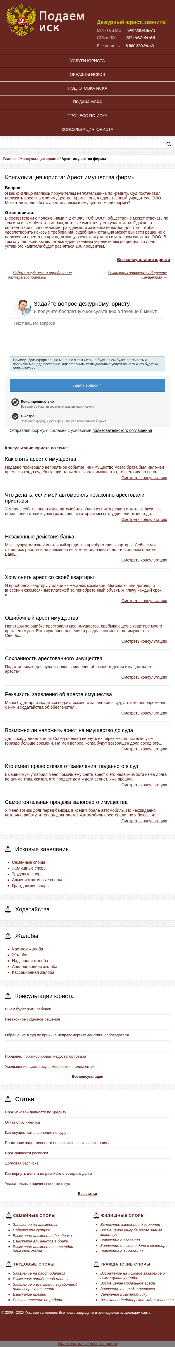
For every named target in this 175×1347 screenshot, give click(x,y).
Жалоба (19, 955)
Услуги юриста (87, 60)
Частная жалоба (27, 949)
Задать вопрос (87, 385)
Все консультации (87, 1077)
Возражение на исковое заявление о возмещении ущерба (133, 1275)
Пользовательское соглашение (87, 1343)
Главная (10, 159)
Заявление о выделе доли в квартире (134, 1245)
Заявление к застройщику (124, 1294)
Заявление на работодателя (39, 1273)
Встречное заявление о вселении (130, 1224)
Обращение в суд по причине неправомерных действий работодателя (67, 1035)
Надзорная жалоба (30, 960)
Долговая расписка (22, 1163)
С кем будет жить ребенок (28, 1009)
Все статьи (87, 1194)
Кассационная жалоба (33, 972)
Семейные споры (28, 862)
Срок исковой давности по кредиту (35, 1112)
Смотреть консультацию (144, 477)
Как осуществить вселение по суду (35, 1132)
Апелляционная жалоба (34, 966)
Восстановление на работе (38, 1300)
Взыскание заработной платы (40, 1279)
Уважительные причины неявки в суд (37, 1183)
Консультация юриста (87, 129)
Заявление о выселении (122, 1251)
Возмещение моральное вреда (128, 1283)
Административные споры (37, 879)
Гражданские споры (30, 885)
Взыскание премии (29, 1294)
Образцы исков (87, 74)
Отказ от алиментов (22, 1122)
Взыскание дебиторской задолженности (137, 1300)
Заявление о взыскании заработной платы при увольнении (45, 1286)
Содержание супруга (31, 1230)
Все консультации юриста (143, 259)
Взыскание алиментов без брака (42, 1235)
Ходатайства (32, 909)
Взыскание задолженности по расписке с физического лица (57, 1143)
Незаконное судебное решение (32, 1019)
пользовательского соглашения (122, 430)
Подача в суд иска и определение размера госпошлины (40, 275)
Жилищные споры (29, 868)
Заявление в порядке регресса (128, 1289)
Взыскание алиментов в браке (40, 1241)
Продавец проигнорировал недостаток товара (45, 1056)
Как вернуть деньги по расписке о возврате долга (48, 1173)
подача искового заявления (84, 702)
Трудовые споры (27, 874)
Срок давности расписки (26, 1153)
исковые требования (53, 232)
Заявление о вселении (120, 1240)
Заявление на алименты (35, 1224)
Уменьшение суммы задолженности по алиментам (49, 1066)
